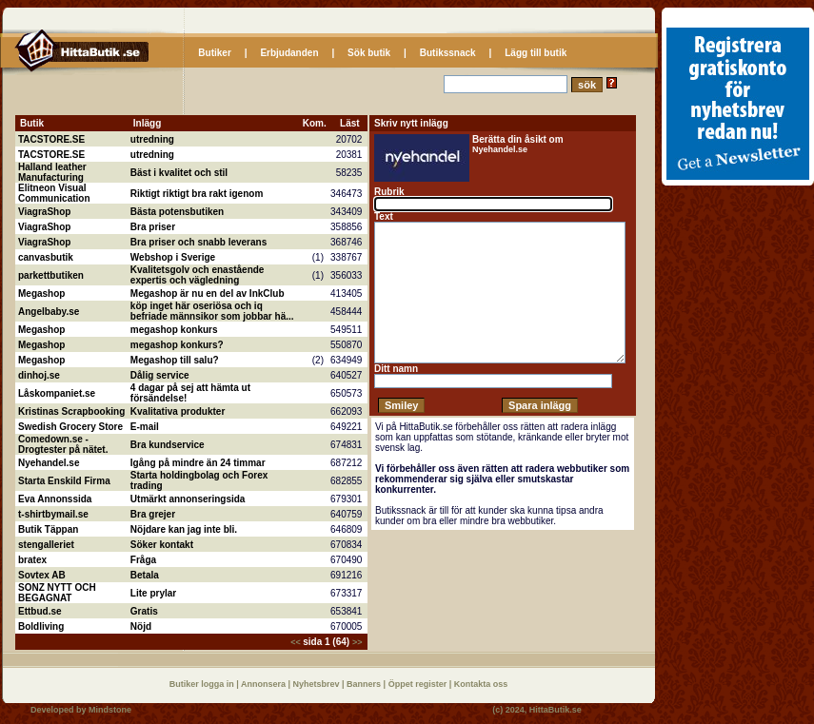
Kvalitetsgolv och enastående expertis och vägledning (197, 274)
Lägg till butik (535, 53)
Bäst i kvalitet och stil (179, 172)
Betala (144, 575)
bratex (32, 560)
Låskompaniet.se (56, 393)
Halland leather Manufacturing (52, 172)
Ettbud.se (40, 611)
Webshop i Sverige (172, 257)
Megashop (41, 293)
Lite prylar (153, 593)
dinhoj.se (39, 375)
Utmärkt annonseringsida (188, 499)
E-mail (144, 426)
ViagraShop (44, 211)
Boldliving (41, 626)
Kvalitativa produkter (177, 411)
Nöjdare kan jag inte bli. (183, 529)
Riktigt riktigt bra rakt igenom (196, 193)
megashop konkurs (174, 329)
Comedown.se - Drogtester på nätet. (63, 444)
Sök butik (368, 53)
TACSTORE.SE (51, 139)
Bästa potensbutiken (177, 211)
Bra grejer (152, 514)
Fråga (143, 560)
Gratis (144, 611)
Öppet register (418, 684)
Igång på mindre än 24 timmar (198, 463)
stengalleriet (46, 544)
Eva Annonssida (54, 499)
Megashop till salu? (174, 360)
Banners (365, 684)
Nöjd (140, 626)
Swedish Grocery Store (70, 426)
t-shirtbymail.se (53, 514)
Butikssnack (448, 53)
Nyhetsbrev (318, 684)
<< (296, 642)
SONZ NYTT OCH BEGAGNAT (57, 592)
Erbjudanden (289, 53)
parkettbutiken (51, 275)
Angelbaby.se (48, 311)
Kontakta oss (481, 684)
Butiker (214, 53)
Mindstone (110, 709)
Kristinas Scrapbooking (71, 411)
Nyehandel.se (48, 463)
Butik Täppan (48, 529)
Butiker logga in (203, 684)
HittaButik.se (555, 709)
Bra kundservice (167, 445)
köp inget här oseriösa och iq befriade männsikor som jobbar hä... (212, 311)
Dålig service (159, 375)
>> (357, 642)
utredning (152, 139)
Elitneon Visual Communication (54, 193)
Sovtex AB (42, 575)
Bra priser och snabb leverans (198, 242)
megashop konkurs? (177, 345)
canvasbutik (45, 257)
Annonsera (264, 684)
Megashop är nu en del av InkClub (207, 293)
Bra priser (152, 227)
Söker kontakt (161, 544)
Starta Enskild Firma (64, 481)
